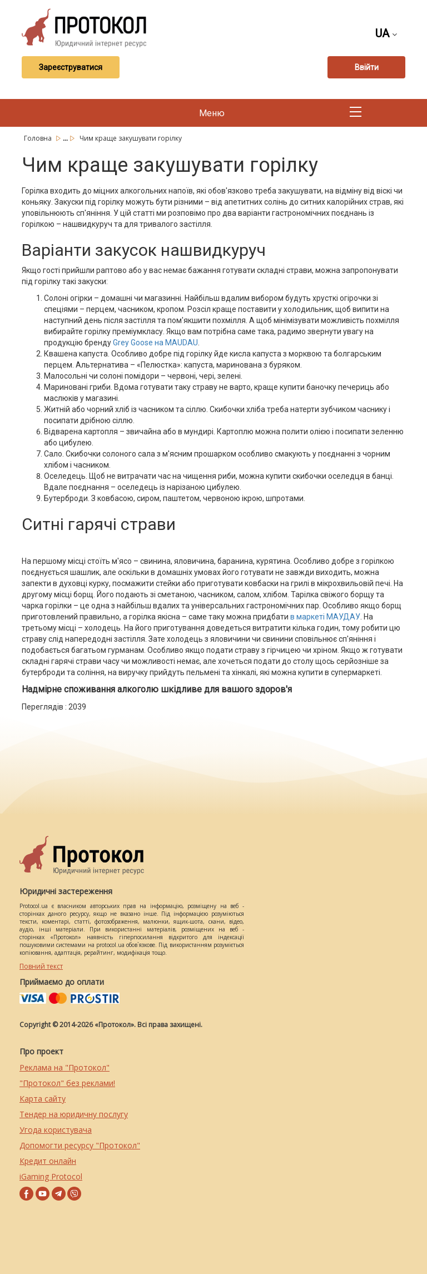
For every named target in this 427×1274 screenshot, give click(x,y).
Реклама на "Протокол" (64, 1067)
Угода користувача (55, 1129)
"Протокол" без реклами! (67, 1083)
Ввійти (367, 67)
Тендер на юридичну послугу (73, 1114)
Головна (38, 138)
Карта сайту (42, 1098)
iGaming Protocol (50, 1176)
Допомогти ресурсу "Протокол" (79, 1145)
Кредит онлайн (47, 1161)
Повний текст (41, 966)
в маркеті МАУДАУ (325, 616)
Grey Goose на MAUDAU (155, 342)
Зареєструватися (70, 67)
